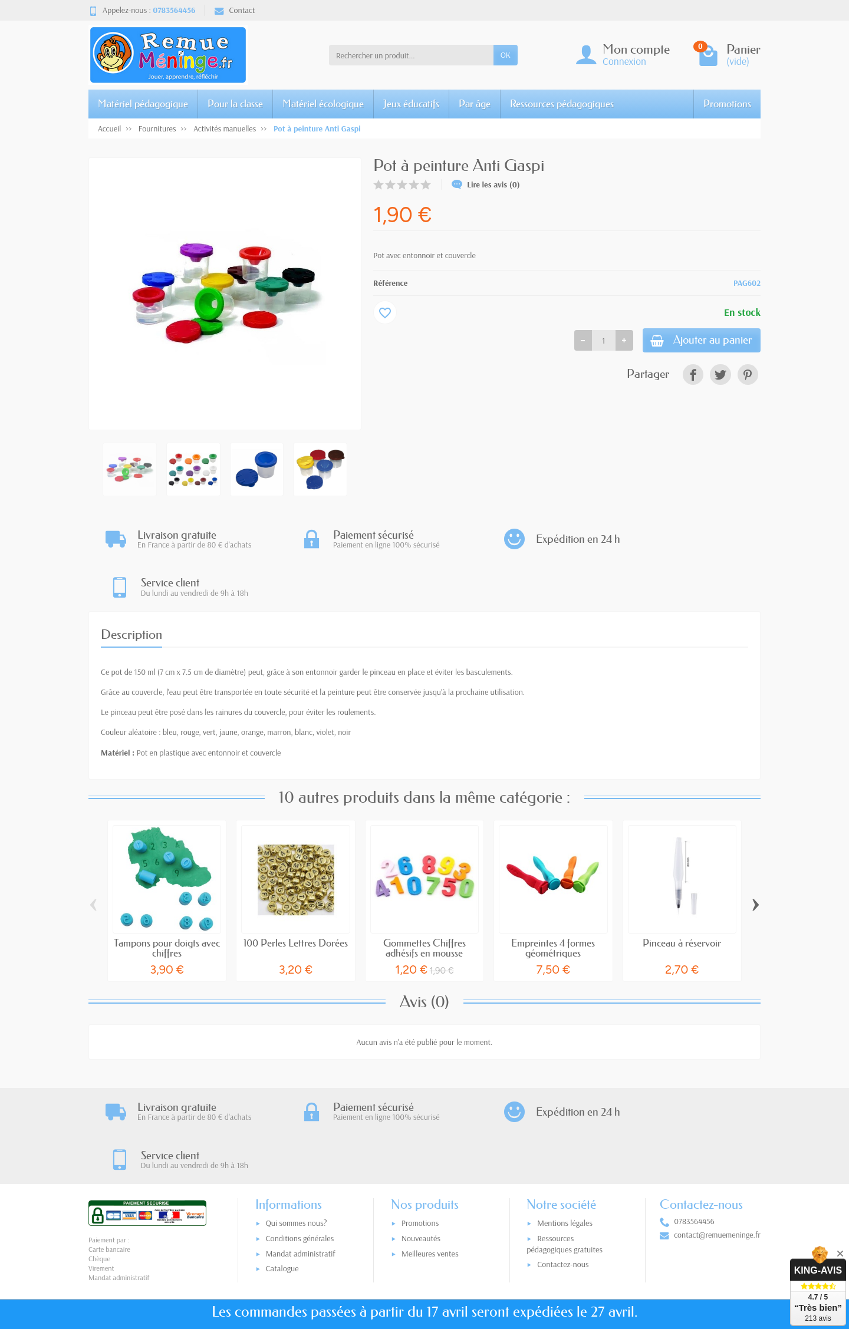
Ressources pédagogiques (562, 103)
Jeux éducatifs (411, 103)
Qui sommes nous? (296, 1130)
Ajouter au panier (694, 341)
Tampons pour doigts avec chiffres (167, 900)
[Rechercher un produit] (411, 55)
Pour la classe (235, 103)
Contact (235, 10)
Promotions (727, 103)
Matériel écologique (323, 103)
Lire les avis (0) (486, 184)
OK (506, 55)
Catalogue (282, 1175)
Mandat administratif (300, 1160)
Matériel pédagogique (143, 103)
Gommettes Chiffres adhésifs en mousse (424, 900)
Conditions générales (300, 1145)
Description (131, 587)
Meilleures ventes (430, 1160)
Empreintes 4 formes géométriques (553, 900)
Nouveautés (421, 1145)
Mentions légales (565, 1130)
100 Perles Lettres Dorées (295, 895)
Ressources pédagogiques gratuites (564, 1151)
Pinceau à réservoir (682, 895)
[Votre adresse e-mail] (400, 1256)
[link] (693, 377)
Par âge (475, 103)
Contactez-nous (562, 1171)
